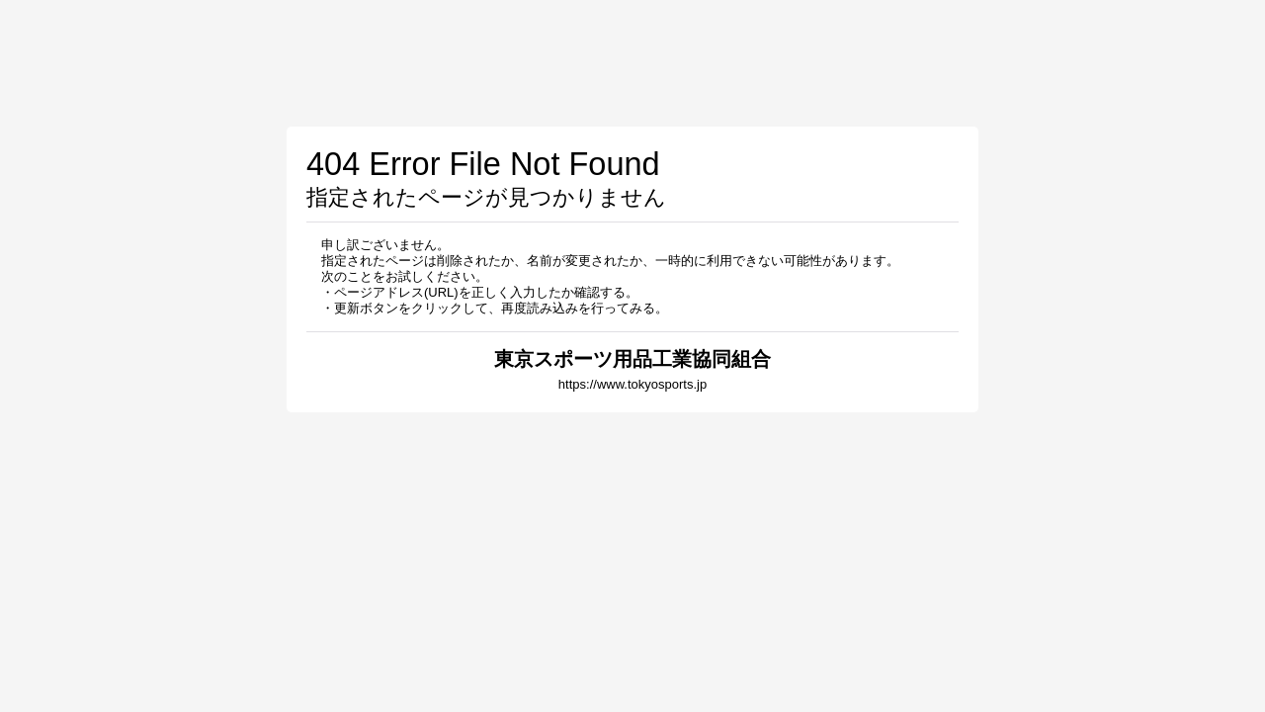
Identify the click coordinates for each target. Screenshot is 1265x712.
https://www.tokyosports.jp (632, 384)
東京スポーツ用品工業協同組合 (632, 359)
